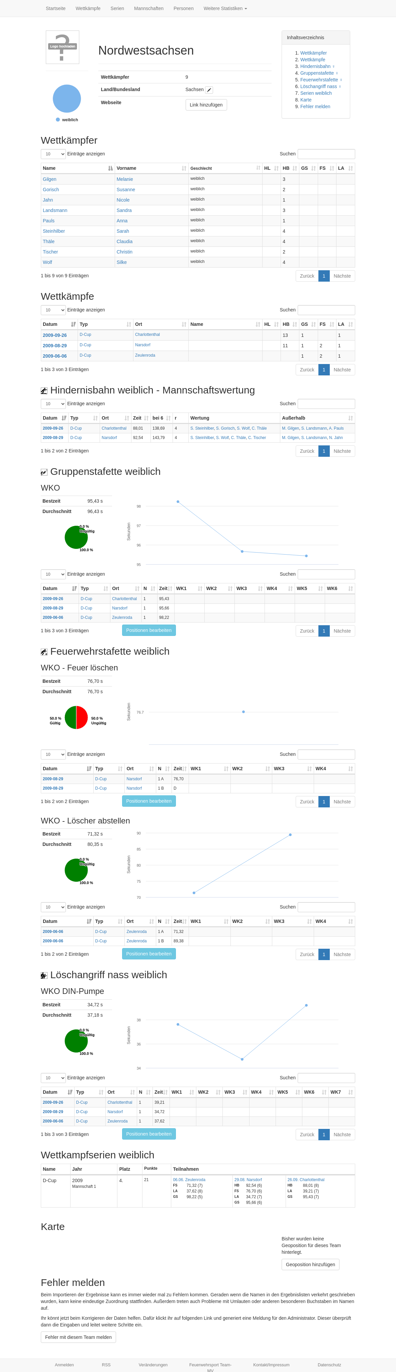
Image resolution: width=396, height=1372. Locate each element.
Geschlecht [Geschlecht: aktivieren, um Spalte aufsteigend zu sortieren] (201, 168)
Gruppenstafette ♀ (319, 73)
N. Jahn (336, 437)
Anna (122, 220)
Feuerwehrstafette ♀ (321, 79)
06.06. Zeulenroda (189, 1179)
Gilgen (49, 179)
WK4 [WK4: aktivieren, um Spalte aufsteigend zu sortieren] (272, 588)
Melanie (125, 179)
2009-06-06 (55, 356)
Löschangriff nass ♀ (321, 86)
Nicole (123, 200)
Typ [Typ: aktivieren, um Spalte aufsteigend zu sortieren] (84, 324)
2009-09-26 (55, 335)
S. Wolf (243, 428)
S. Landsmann (314, 428)
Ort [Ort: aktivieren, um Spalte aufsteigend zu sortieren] (138, 324)
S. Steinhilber (202, 428)
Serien (117, 8)
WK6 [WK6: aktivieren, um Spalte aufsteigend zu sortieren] (332, 588)
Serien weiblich (316, 93)
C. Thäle (259, 428)
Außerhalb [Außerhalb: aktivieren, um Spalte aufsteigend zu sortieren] (293, 418)
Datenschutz (329, 1365)
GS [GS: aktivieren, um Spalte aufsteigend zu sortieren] (304, 168)
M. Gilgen (290, 428)
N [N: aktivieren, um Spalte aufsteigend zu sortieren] (145, 588)
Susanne (126, 189)
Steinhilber (54, 231)
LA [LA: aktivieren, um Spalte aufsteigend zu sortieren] (341, 168)
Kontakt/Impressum (271, 1365)
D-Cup (85, 334)
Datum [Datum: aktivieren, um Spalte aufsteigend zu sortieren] (50, 324)
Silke (122, 262)
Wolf (47, 262)
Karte (305, 99)
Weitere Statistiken (225, 8)
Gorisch (51, 189)
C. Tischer (257, 437)
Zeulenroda (145, 355)
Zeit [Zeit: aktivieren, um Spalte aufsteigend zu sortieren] (137, 418)
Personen (184, 8)
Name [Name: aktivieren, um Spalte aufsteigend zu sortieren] (196, 324)
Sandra (124, 210)
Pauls (49, 220)
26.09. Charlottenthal (306, 1179)
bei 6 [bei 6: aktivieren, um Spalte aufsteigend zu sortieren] (158, 418)
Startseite (56, 8)
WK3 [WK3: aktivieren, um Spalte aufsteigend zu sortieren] (241, 588)
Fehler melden (315, 106)
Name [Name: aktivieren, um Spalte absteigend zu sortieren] (49, 168)
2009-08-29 (55, 345)
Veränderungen (153, 1365)
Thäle (49, 241)
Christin (124, 252)
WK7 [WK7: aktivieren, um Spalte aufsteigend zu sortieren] (335, 1092)
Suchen (317, 154)
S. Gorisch (225, 428)
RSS (106, 1365)
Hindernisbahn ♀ (317, 66)
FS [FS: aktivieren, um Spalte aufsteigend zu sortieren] (323, 168)
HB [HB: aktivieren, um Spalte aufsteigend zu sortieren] (286, 168)
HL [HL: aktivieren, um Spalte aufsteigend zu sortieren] (267, 168)
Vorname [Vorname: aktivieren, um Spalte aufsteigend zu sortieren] (126, 168)
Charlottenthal (147, 334)
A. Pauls (336, 428)
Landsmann (55, 210)
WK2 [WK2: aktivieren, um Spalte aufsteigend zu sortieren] (211, 588)
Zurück (307, 276)
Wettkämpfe (88, 8)
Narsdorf (143, 345)
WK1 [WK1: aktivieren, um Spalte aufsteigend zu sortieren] (181, 588)
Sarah (123, 231)
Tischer (50, 252)
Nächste (342, 276)
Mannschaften (149, 8)
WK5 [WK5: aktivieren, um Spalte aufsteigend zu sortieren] (302, 588)
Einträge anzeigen (73, 154)
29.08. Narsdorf (248, 1179)
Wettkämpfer (313, 53)
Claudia (124, 241)
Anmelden (64, 1365)
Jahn (48, 200)
